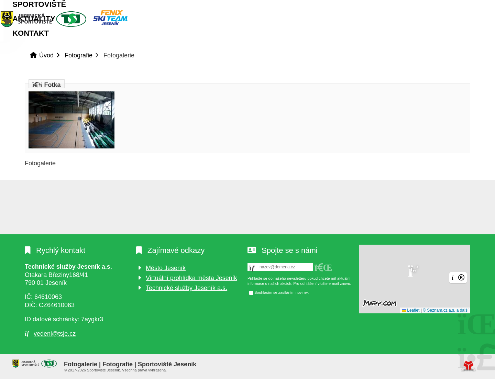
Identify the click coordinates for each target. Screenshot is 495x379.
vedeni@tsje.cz (55, 333)
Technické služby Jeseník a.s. (186, 288)
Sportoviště (96, 43)
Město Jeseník (166, 268)
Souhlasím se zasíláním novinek (281, 292)
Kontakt (204, 43)
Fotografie (78, 65)
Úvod (68, 19)
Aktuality (154, 43)
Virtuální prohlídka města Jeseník (191, 278)
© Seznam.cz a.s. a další (446, 310)
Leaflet (410, 310)
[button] (446, 7)
